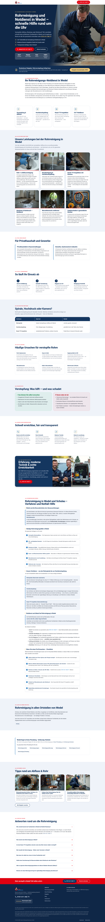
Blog (46, 896)
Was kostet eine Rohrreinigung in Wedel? (26, 839)
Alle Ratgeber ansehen (22, 805)
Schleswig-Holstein (69, 742)
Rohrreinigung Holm (22, 748)
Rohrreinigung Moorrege (47, 748)
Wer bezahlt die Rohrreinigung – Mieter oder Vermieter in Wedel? (33, 850)
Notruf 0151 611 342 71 (24, 49)
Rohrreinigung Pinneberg (23, 751)
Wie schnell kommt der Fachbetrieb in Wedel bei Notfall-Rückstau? (33, 826)
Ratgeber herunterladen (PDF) (80, 70)
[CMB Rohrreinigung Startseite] (18, 2)
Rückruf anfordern (41, 49)
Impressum (47, 898)
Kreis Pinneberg (58, 742)
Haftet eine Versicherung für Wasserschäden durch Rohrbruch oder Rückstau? (36, 860)
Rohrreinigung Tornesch (74, 748)
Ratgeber (47, 894)
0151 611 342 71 (46, 36)
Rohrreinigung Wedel (49, 889)
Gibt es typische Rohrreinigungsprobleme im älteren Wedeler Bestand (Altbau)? (36, 865)
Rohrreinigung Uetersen (61, 748)
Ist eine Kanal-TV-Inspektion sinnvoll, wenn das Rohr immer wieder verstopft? (36, 845)
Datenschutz (47, 900)
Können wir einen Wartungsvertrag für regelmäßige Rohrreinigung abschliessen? (37, 870)
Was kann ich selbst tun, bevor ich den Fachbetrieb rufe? (30, 855)
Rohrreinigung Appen (34, 748)
